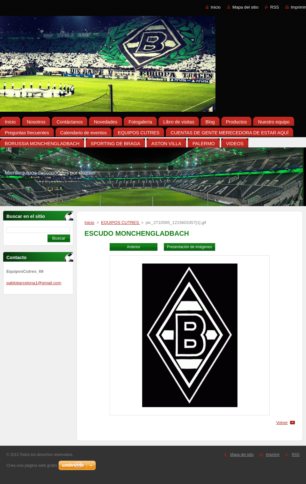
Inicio (216, 7)
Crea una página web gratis (31, 465)
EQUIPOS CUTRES (120, 222)
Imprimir (298, 7)
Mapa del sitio (245, 7)
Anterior (133, 247)
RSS (274, 7)
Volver (282, 422)
